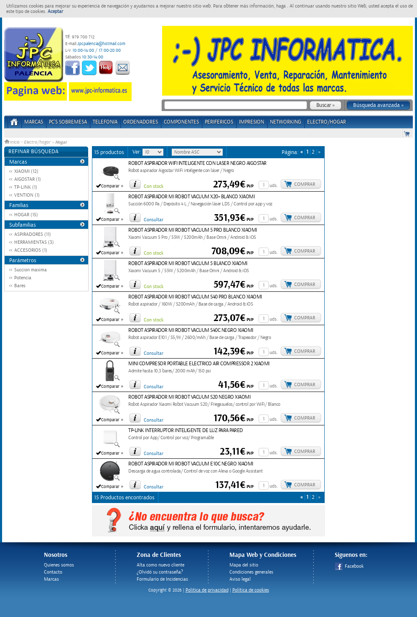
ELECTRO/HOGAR (326, 122)
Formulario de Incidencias (162, 579)
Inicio (12, 142)
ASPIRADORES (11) (32, 234)
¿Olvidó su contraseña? (160, 572)
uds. (274, 185)
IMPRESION (251, 122)
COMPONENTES (181, 122)
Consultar (153, 220)
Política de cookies (250, 590)
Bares (19, 285)
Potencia (22, 278)
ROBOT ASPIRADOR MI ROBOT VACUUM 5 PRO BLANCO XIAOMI (192, 230)
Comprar (304, 184)
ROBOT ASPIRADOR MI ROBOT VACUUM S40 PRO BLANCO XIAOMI (195, 297)
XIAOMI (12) (26, 171)
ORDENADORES (140, 122)
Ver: (137, 152)
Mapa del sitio (243, 565)
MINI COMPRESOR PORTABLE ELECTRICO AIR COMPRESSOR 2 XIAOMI (199, 364)
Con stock (153, 186)
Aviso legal (240, 579)
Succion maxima (30, 270)
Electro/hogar (37, 142)
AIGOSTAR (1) (27, 179)
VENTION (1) (27, 195)
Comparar (110, 186)
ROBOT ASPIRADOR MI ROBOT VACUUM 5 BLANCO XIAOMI (187, 263)
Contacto (53, 572)
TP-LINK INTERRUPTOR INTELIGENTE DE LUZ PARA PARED (185, 430)
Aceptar (55, 11)
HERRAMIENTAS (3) (34, 242)
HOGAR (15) (26, 214)
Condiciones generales (251, 572)
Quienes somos (59, 565)
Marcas (33, 122)
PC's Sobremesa (68, 122)
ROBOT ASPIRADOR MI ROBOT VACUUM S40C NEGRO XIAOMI (190, 330)
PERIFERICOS (219, 122)
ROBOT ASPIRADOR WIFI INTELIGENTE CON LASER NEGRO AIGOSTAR (197, 163)
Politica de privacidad (207, 590)
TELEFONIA (105, 122)
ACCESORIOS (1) (30, 250)
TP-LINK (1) (25, 187)
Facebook (349, 566)
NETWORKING (285, 122)
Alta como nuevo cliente (160, 565)
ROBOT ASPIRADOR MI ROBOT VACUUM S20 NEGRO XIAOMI (189, 397)
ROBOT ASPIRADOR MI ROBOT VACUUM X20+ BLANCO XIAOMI (191, 197)
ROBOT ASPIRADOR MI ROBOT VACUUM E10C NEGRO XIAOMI (190, 464)
